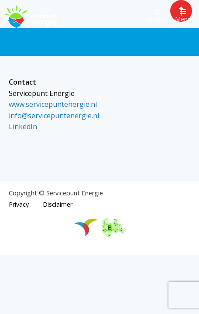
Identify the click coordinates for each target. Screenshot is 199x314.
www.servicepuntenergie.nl (53, 104)
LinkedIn (23, 126)
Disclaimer (57, 204)
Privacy (19, 204)
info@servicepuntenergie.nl (54, 115)
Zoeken (157, 16)
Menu (183, 15)
